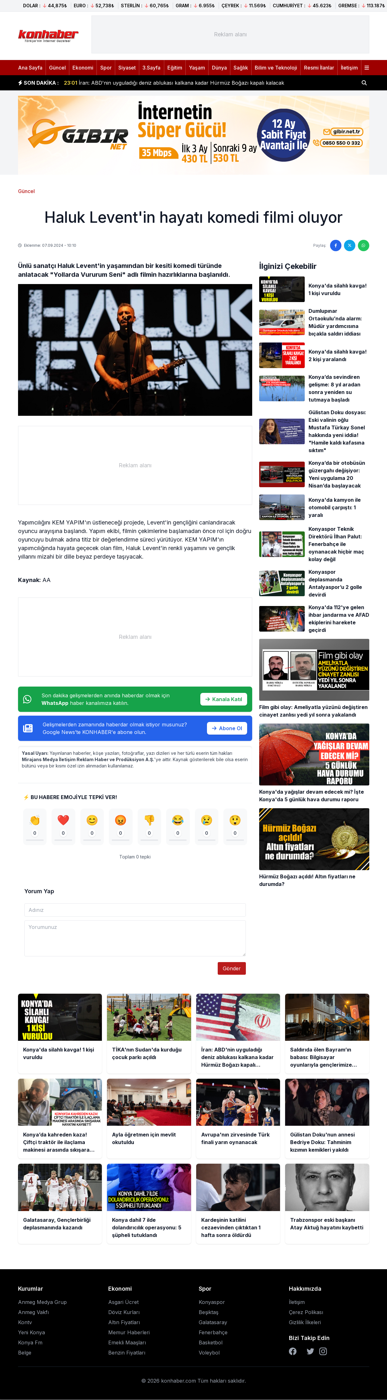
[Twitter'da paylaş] (349, 245)
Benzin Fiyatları (126, 1353)
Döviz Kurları (124, 1312)
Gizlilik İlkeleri (305, 1322)
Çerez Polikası (306, 1312)
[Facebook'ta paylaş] (335, 245)
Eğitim (174, 67)
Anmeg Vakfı (33, 1312)
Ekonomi (82, 67)
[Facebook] (292, 1351)
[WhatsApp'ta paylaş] (363, 245)
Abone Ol (227, 728)
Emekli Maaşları (127, 1343)
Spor (106, 67)
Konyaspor (212, 1302)
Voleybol (209, 1353)
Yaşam (197, 67)
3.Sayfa (151, 67)
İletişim (349, 67)
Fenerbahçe (213, 1333)
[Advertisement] (230, 34)
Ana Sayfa (30, 67)
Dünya (219, 67)
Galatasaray (213, 1322)
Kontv (25, 1322)
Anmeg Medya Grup (42, 1302)
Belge (24, 1353)
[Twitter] (310, 1351)
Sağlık (241, 67)
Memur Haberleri (129, 1333)
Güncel (57, 67)
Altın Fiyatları (124, 1322)
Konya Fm (30, 1343)
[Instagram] (323, 1351)
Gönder (232, 969)
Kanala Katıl (223, 699)
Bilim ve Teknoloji (276, 67)
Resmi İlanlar (319, 67)
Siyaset (127, 67)
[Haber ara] (364, 82)
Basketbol (210, 1343)
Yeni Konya (31, 1333)
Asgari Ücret (123, 1302)
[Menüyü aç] (367, 67)
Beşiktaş (208, 1312)
